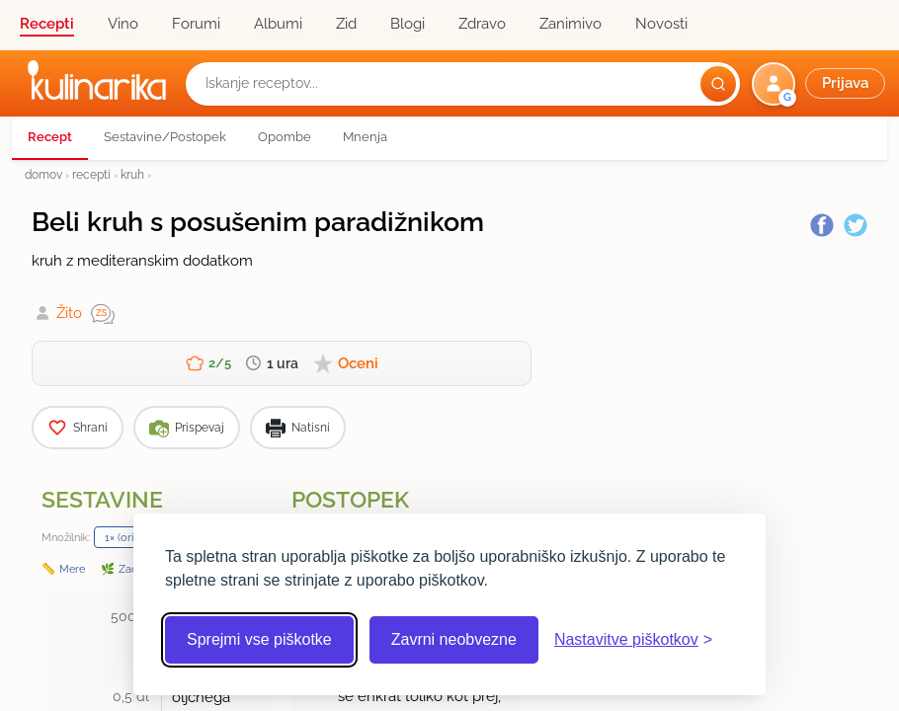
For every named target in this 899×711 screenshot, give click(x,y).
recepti (91, 174)
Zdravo (482, 24)
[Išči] (718, 84)
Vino (123, 24)
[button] (820, 84)
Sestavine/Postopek (165, 136)
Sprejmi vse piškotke (259, 639)
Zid (346, 24)
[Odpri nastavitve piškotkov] (633, 640)
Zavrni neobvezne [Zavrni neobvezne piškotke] (454, 639)
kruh (132, 174)
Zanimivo (570, 24)
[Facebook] (822, 225)
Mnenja (365, 136)
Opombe (284, 136)
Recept (50, 136)
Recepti (47, 24)
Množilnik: (65, 537)
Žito (69, 313)
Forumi (196, 24)
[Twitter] (855, 225)
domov (43, 174)
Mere (72, 569)
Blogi (407, 24)
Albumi (278, 24)
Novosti (661, 24)
